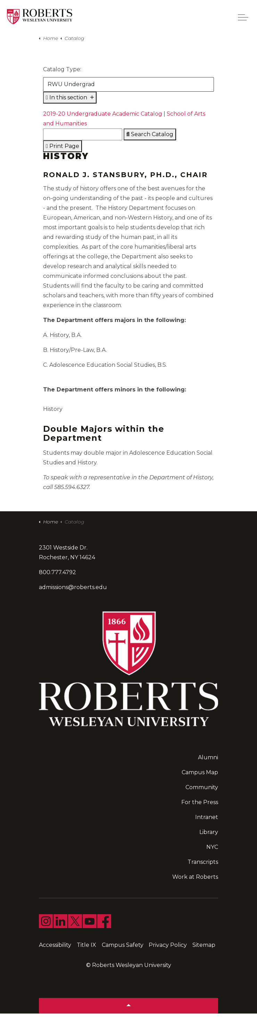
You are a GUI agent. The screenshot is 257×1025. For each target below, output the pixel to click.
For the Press (199, 802)
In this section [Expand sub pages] (70, 97)
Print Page (62, 146)
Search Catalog (149, 134)
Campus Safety (122, 945)
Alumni (208, 757)
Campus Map (200, 772)
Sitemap (203, 945)
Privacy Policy (168, 945)
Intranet (206, 817)
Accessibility (55, 945)
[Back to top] (128, 1006)
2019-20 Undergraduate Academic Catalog (102, 113)
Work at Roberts (195, 877)
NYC (212, 847)
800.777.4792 (57, 572)
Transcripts (203, 862)
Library (208, 832)
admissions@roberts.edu (73, 587)
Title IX (86, 945)
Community (201, 787)
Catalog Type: (62, 69)
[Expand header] (243, 17)
